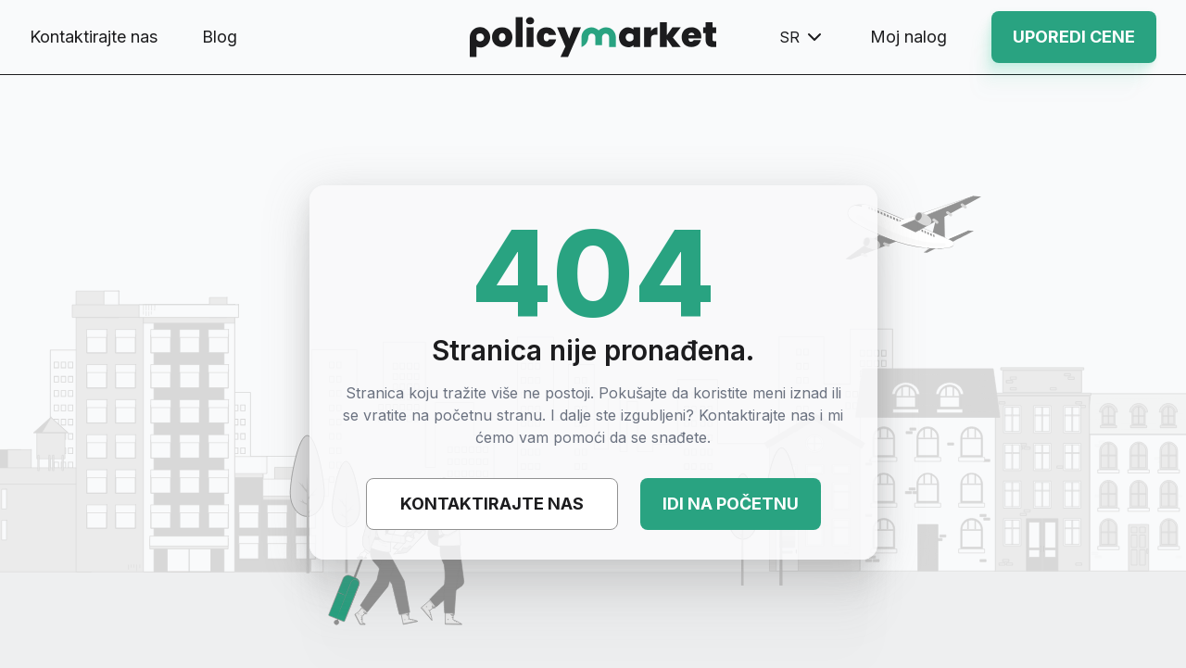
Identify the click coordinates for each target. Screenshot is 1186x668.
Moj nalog (908, 36)
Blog (219, 36)
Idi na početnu (730, 503)
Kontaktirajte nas (94, 36)
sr (802, 37)
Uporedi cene (1074, 36)
